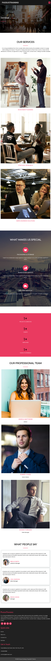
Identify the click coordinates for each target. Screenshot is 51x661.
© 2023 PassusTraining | (21, 659)
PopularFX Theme (31, 659)
